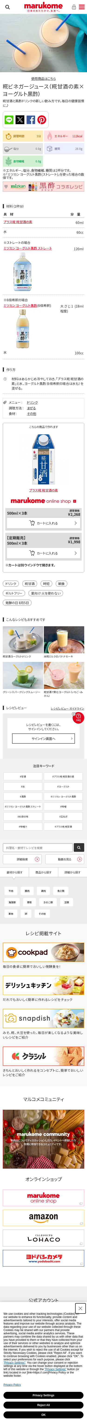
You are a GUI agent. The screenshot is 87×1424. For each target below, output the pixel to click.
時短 (46, 583)
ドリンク (32, 402)
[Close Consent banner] (80, 1308)
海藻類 (12, 902)
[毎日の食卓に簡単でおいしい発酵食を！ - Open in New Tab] (43, 966)
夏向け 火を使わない (46, 593)
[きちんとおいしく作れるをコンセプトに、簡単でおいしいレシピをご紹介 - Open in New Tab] (43, 1074)
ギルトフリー (14, 593)
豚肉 (27, 891)
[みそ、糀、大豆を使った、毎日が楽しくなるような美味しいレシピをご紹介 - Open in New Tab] (43, 1037)
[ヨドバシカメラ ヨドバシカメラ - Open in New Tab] (43, 1258)
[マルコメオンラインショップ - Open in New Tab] (43, 494)
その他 (31, 413)
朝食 (61, 583)
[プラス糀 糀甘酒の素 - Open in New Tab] (43, 462)
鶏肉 (43, 891)
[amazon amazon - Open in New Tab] (43, 1218)
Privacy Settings (43, 1395)
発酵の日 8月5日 (17, 602)
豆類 (66, 902)
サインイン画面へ (43, 738)
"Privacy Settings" (14, 1362)
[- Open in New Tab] (22, 308)
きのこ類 (48, 902)
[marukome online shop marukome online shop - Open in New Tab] (43, 1198)
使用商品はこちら (43, 78)
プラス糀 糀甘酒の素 (17, 221)
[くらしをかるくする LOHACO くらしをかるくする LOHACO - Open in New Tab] (43, 1238)
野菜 (29, 902)
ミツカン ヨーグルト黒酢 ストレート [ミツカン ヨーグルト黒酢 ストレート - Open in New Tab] (27, 250)
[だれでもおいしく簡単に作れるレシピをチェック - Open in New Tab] (43, 999)
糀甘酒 (30, 583)
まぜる (31, 408)
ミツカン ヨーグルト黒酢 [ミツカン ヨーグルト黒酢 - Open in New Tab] (20, 305)
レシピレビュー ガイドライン (67, 708)
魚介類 (60, 891)
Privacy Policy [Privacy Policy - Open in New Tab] (12, 1384)
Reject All (43, 1405)
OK (44, 1415)
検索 (7, 7)
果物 (11, 913)
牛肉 (11, 891)
